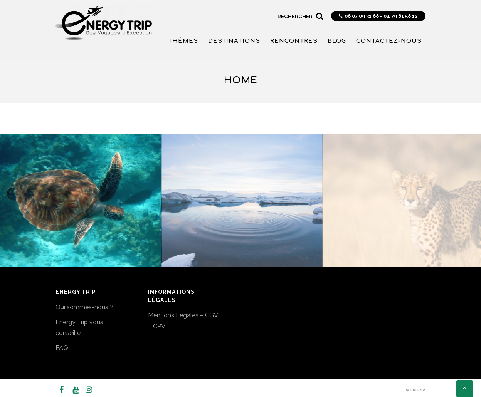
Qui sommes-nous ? (84, 307)
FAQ (62, 348)
